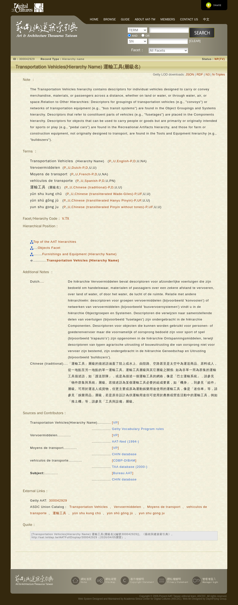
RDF (199, 74)
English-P (124, 161)
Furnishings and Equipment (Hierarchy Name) (79, 254)
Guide (125, 19)
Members (168, 19)
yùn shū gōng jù (120, 513)
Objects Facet (49, 248)
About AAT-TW (145, 19)
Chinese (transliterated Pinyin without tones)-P (110, 207)
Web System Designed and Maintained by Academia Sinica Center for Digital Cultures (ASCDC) (129, 598)
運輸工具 (59, 513)
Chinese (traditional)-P (91, 187)
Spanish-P (93, 181)
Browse (109, 19)
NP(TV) (219, 59)
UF (140, 194)
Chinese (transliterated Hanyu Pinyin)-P (104, 200)
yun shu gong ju (152, 513)
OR (147, 35)
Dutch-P (78, 167)
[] (115, 422)
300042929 (58, 500)
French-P (86, 174)
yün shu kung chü (87, 513)
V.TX (65, 218)
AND (134, 35)
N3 (208, 74)
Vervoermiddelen (127, 507)
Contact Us (189, 19)
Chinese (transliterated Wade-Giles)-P (105, 194)
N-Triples (218, 74)
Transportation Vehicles (88, 507)
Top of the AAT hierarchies (54, 242)
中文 (206, 19)
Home (94, 19)
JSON (190, 74)
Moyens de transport (164, 507)
